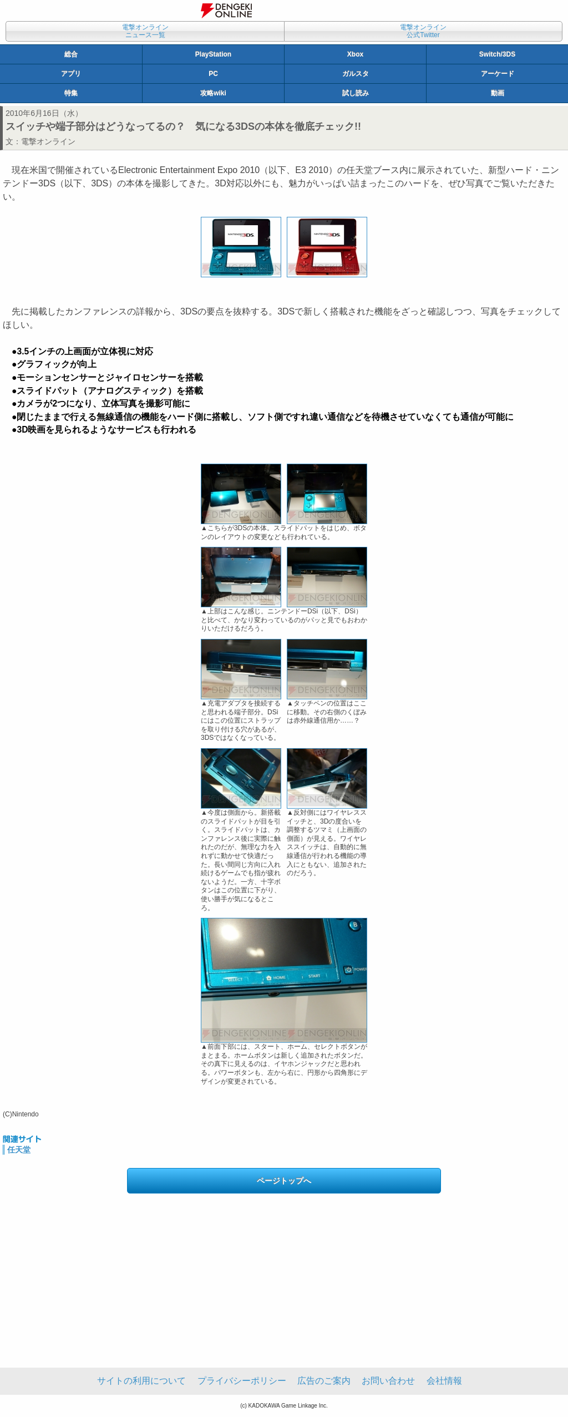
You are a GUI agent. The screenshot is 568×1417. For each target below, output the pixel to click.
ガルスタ (355, 74)
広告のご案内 (324, 1380)
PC (213, 74)
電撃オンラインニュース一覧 (145, 31)
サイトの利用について (141, 1380)
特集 (71, 93)
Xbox (355, 54)
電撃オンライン (48, 141)
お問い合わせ (388, 1380)
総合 (71, 54)
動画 (497, 93)
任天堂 (19, 1149)
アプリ (71, 74)
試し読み (355, 93)
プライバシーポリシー (241, 1380)
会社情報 (444, 1380)
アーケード (497, 74)
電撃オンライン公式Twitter (423, 31)
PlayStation (213, 54)
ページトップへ (284, 1180)
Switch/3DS (497, 54)
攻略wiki (213, 93)
